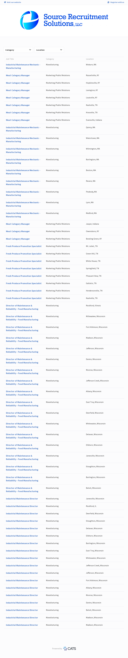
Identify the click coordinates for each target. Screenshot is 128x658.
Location (49, 50)
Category (18, 50)
